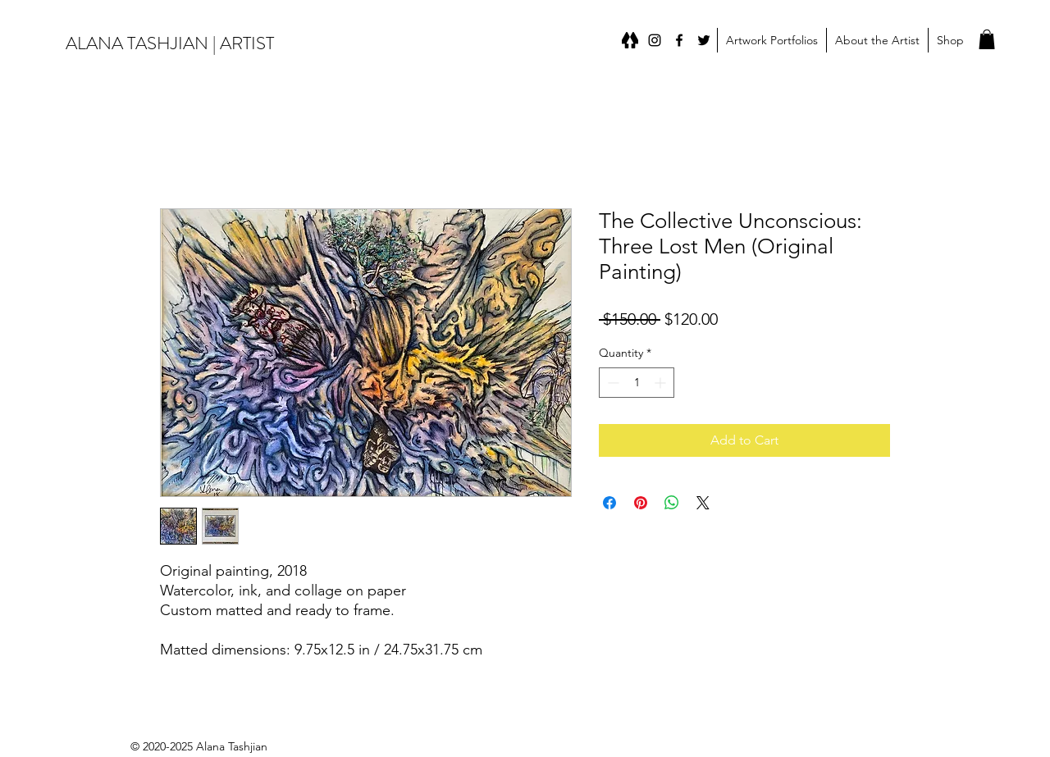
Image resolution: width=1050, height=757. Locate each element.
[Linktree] (630, 40)
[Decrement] (611, 382)
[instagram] (654, 40)
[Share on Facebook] (609, 503)
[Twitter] (704, 40)
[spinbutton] (636, 382)
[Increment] (661, 382)
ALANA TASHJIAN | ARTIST (170, 43)
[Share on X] (703, 503)
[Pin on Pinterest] (641, 503)
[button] (771, 40)
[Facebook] (679, 40)
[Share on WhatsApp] (672, 503)
